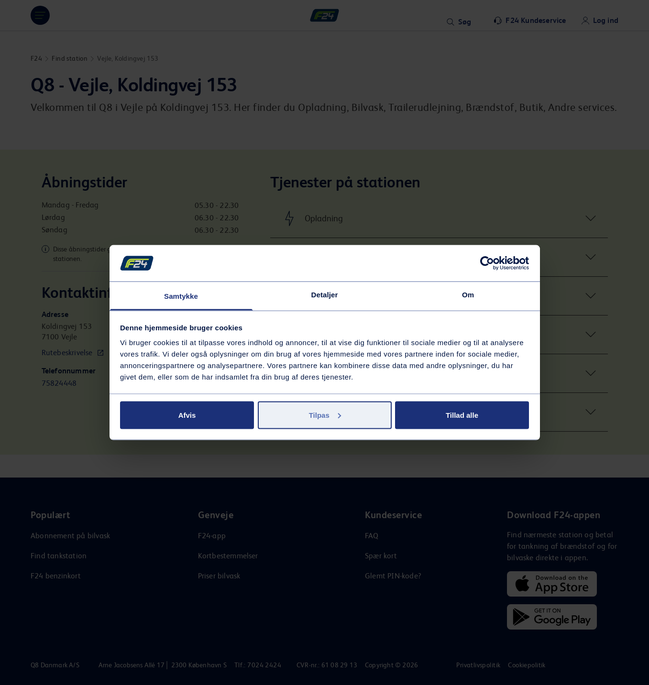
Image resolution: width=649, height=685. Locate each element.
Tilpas (325, 415)
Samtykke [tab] (181, 296)
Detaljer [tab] (324, 295)
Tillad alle (462, 415)
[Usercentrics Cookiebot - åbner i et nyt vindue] (487, 263)
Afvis (187, 415)
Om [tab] (468, 295)
